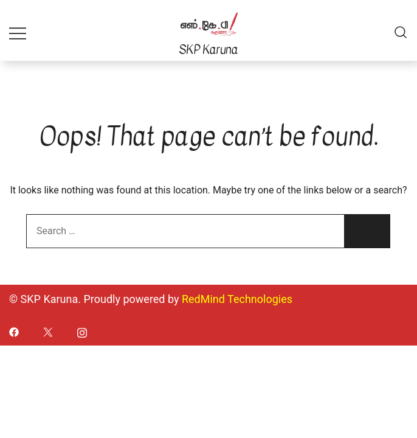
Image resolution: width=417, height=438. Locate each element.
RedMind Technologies (237, 299)
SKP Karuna (208, 49)
